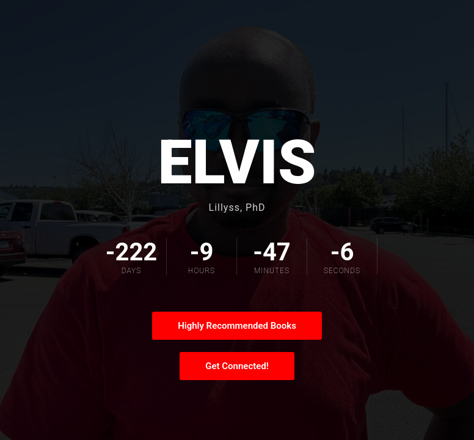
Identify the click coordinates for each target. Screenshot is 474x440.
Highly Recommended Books (237, 325)
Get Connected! (237, 366)
